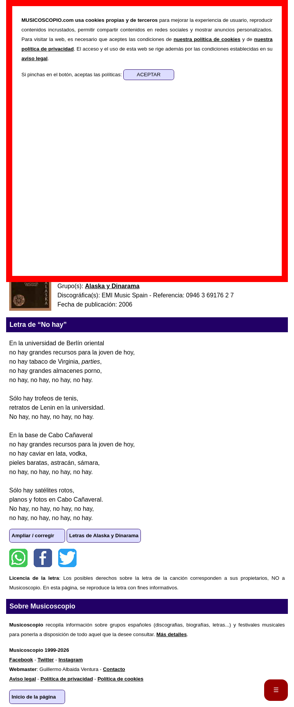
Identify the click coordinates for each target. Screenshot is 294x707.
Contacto (114, 669)
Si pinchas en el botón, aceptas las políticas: (72, 74)
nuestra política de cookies (206, 39)
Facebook (43, 558)
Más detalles (172, 634)
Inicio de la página (33, 697)
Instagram (71, 660)
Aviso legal (22, 679)
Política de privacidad (67, 679)
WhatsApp (18, 558)
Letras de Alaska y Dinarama (104, 535)
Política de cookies (121, 679)
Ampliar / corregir (32, 535)
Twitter (67, 558)
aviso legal (34, 58)
